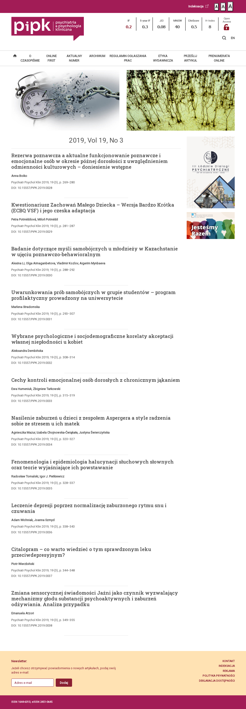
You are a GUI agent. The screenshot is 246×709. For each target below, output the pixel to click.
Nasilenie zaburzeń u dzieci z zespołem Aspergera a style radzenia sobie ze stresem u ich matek (91, 421)
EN (233, 38)
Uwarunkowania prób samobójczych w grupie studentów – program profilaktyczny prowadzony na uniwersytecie (93, 295)
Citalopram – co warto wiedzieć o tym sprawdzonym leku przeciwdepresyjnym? (81, 552)
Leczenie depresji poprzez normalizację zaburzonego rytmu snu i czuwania (88, 508)
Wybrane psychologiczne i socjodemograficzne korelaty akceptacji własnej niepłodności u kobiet (92, 339)
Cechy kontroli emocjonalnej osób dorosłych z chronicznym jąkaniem (95, 380)
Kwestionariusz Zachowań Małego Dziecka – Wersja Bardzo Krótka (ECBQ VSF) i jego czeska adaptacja (92, 208)
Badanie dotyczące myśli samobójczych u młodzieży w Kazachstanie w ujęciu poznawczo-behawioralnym (94, 251)
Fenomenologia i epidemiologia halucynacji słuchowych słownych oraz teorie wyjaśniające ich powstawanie (92, 465)
